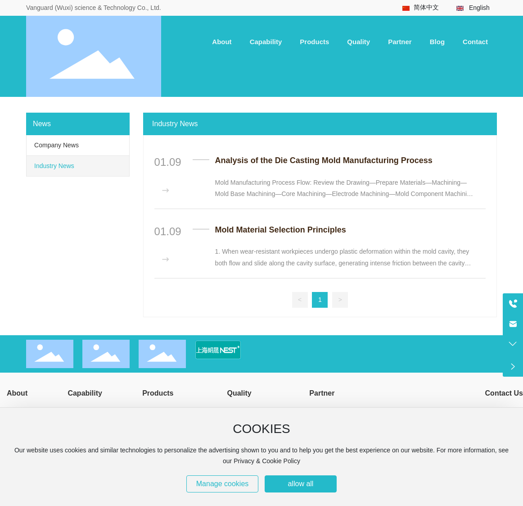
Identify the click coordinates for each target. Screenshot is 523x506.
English (479, 7)
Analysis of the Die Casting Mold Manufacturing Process (324, 160)
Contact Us (504, 393)
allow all (300, 484)
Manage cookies (222, 484)
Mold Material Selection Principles (280, 229)
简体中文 (426, 7)
